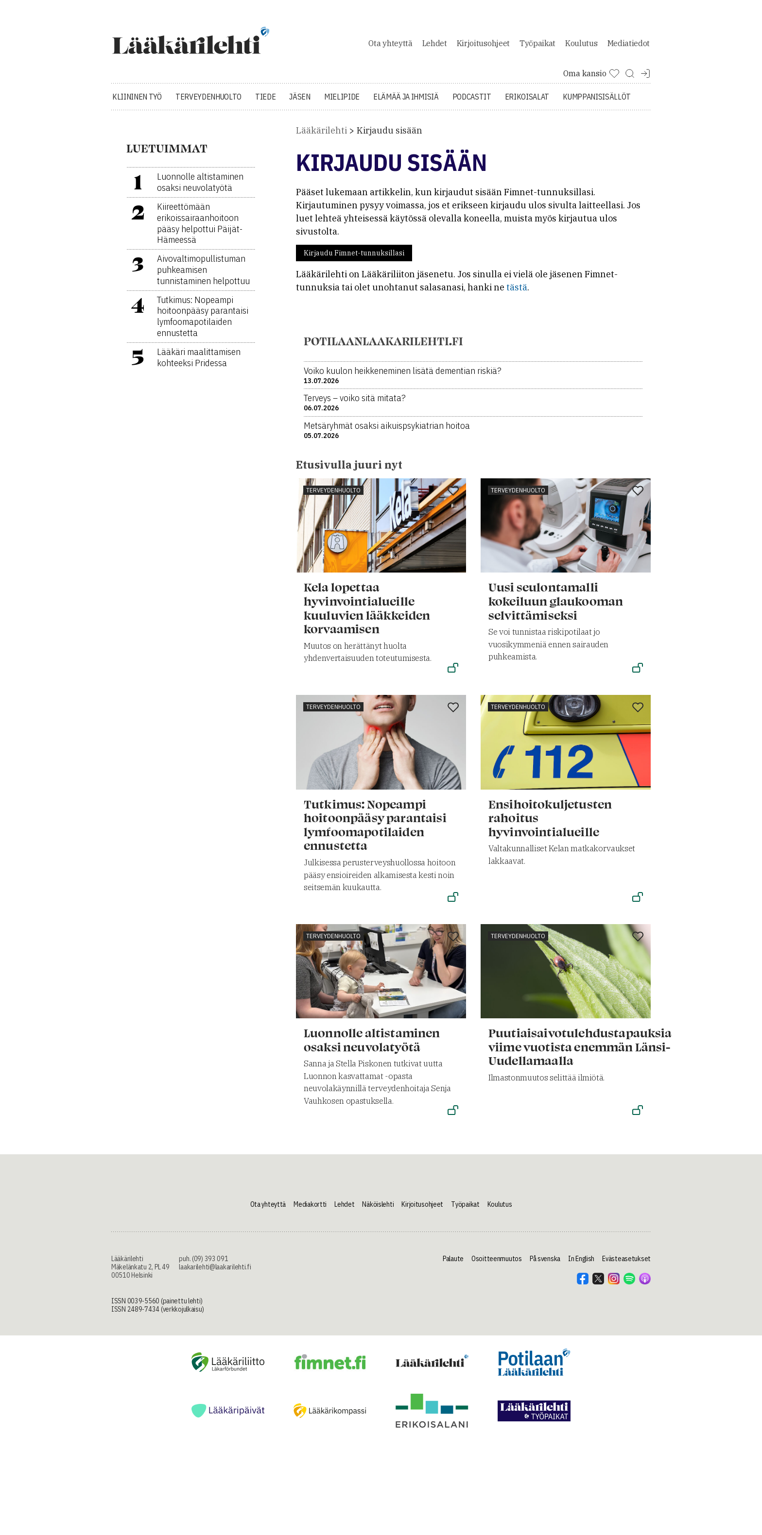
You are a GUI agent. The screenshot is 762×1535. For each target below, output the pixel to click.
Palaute (453, 1264)
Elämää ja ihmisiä (406, 102)
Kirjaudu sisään (389, 135)
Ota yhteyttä (390, 46)
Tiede (265, 102)
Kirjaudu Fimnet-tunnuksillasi (354, 258)
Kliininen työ (137, 102)
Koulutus (581, 46)
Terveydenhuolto (208, 102)
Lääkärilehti (321, 135)
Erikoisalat (527, 102)
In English (581, 1264)
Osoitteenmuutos (496, 1264)
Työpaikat (537, 46)
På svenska (545, 1264)
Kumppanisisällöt (597, 102)
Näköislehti (378, 1209)
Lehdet (434, 46)
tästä (516, 292)
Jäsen (299, 102)
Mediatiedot (628, 46)
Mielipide (342, 102)
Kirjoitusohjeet (483, 46)
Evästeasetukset (626, 1264)
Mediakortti (310, 1209)
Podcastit (471, 102)
